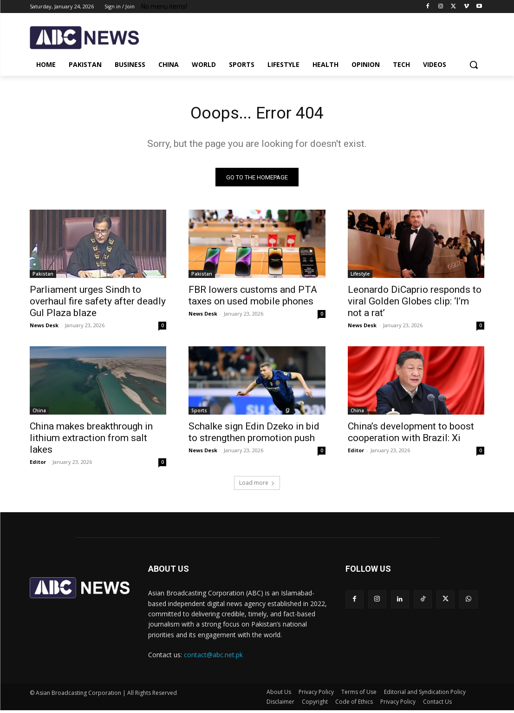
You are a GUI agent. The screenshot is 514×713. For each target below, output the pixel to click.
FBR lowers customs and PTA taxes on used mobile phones (253, 298)
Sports (199, 413)
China (39, 413)
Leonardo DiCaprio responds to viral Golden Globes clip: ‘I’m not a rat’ (414, 304)
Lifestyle (360, 276)
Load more (257, 485)
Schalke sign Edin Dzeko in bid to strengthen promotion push (254, 435)
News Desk (44, 327)
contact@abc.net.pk (213, 657)
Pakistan (43, 276)
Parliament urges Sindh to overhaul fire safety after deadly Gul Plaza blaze (98, 304)
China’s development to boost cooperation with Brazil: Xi (411, 435)
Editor (38, 465)
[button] (473, 64)
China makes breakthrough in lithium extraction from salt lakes (91, 441)
